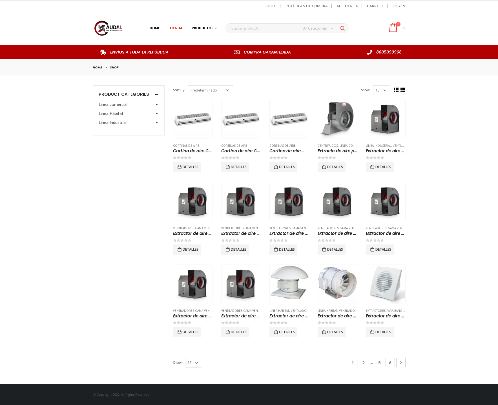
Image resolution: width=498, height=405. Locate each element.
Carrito (375, 5)
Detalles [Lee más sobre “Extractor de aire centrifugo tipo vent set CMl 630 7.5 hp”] (287, 249)
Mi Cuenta (347, 5)
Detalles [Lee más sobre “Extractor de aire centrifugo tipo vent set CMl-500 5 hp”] (383, 249)
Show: (365, 90)
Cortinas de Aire (186, 146)
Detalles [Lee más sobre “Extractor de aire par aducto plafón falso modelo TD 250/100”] (335, 332)
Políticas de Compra (306, 5)
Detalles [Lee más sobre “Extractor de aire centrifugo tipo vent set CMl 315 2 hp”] (383, 166)
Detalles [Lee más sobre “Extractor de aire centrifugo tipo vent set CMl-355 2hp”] (335, 249)
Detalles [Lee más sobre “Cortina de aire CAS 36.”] (190, 166)
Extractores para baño (384, 311)
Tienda (175, 28)
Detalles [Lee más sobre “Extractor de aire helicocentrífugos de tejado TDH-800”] (287, 332)
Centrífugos (328, 146)
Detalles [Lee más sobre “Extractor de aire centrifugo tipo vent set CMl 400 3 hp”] (190, 249)
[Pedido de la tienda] (210, 90)
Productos (202, 28)
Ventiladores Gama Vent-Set (195, 228)
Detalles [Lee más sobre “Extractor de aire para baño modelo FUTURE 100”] (383, 332)
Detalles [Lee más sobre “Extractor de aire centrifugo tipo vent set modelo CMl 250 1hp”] (239, 332)
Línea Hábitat (279, 311)
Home (155, 28)
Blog (271, 5)
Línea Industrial (378, 146)
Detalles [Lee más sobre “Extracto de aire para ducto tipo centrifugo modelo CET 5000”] (335, 166)
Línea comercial (352, 146)
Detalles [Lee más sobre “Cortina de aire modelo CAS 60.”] (287, 166)
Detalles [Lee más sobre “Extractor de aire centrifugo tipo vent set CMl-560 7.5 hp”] (190, 332)
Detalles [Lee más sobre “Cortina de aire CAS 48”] (239, 166)
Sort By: (179, 90)
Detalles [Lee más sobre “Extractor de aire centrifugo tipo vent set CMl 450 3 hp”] (239, 249)
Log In (399, 5)
